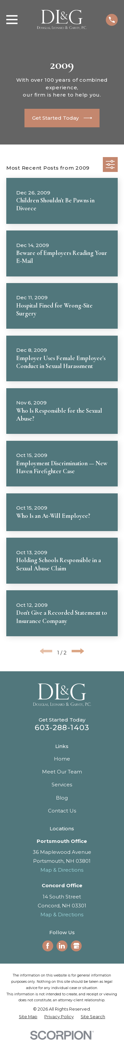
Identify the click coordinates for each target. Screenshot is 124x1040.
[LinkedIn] (62, 946)
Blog (62, 798)
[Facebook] (48, 946)
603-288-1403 (62, 727)
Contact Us (62, 811)
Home (62, 759)
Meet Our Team (62, 772)
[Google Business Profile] (76, 946)
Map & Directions (61, 870)
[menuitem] (28, 1017)
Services (62, 784)
